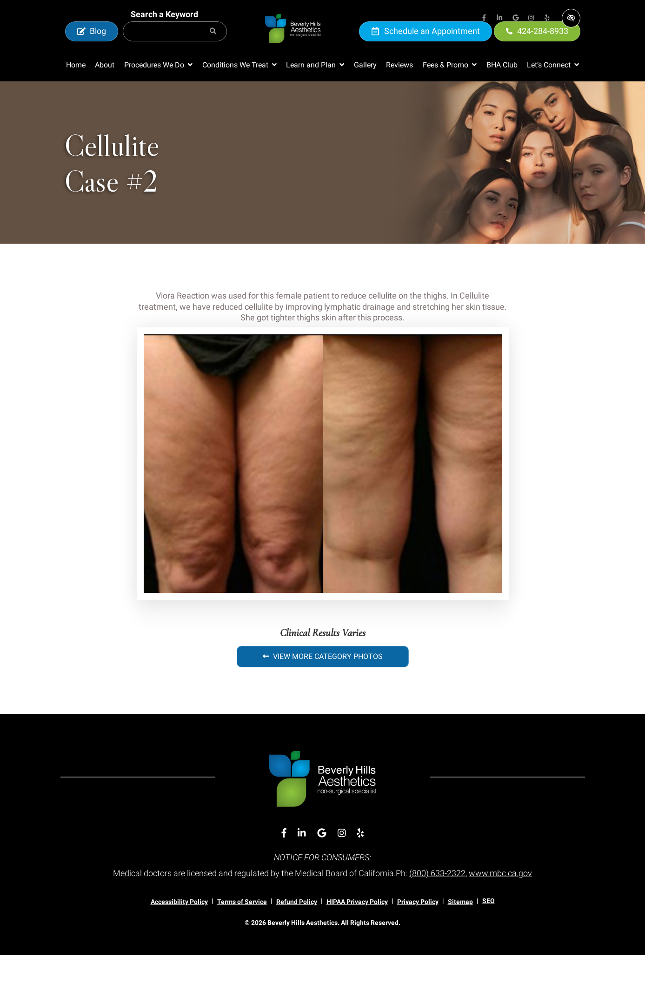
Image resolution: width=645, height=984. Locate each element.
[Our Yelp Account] (547, 18)
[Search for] (174, 45)
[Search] (213, 45)
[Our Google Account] (516, 18)
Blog (91, 45)
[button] (158, 94)
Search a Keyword (164, 28)
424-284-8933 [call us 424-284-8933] (537, 45)
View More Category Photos (323, 685)
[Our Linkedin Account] (500, 18)
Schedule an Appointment (425, 45)
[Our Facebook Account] (484, 18)
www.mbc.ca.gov (500, 902)
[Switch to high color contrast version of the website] (571, 18)
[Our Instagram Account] (532, 18)
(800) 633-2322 (437, 902)
